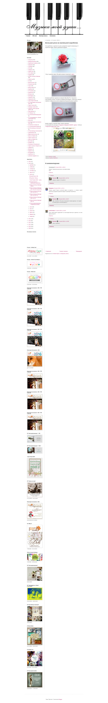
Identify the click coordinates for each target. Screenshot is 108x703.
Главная (28, 35)
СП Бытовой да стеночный (34, 130)
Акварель (30, 69)
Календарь (30, 95)
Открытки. (30, 97)
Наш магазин (31, 111)
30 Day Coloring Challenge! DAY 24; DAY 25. (35, 195)
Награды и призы (32, 106)
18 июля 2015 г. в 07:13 (64, 178)
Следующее (48, 251)
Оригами (30, 64)
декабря (32, 165)
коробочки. (30, 154)
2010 (29, 226)
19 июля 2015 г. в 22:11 (59, 188)
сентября (32, 170)
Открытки (30, 59)
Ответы (52, 175)
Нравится (30, 150)
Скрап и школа (31, 105)
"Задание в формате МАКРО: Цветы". (68, 125)
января (31, 216)
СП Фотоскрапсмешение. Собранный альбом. (35, 204)
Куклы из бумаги (32, 135)
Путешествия (31, 84)
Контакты (53, 35)
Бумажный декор (32, 61)
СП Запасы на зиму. (32, 124)
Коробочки (55, 157)
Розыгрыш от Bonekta (33, 144)
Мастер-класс (31, 82)
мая (31, 208)
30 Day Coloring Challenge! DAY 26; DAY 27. (35, 191)
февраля (32, 214)
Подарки (30, 74)
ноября (31, 166)
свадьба (30, 147)
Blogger (60, 699)
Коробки (51, 157)
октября (32, 168)
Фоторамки (30, 152)
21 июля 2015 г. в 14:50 (64, 221)
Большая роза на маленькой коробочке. (35, 182)
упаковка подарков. (32, 155)
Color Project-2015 (32, 100)
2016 (29, 161)
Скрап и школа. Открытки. (34, 145)
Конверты (30, 142)
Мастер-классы (43, 35)
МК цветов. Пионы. (33, 178)
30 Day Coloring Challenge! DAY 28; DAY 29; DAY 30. (35, 188)
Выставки (30, 140)
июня (31, 206)
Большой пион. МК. (33, 176)
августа (31, 172)
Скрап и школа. (31, 137)
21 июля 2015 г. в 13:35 (60, 210)
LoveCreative (52, 210)
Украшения (30, 99)
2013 (29, 220)
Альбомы (30, 66)
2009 (29, 228)
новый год (30, 79)
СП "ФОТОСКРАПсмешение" (34, 114)
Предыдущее (79, 251)
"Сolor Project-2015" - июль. (35, 180)
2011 (29, 224)
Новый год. (30, 71)
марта (31, 212)
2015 (29, 163)
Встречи (30, 94)
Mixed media (31, 87)
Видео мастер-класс (32, 134)
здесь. (73, 74)
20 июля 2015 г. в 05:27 (64, 199)
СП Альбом (30, 90)
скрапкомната (31, 132)
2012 (29, 222)
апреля (31, 210)
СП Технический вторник (33, 126)
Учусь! (29, 85)
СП (29, 80)
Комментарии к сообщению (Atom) (61, 253)
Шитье (29, 120)
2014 (29, 218)
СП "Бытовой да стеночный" (34, 128)
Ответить (51, 172)
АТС (29, 68)
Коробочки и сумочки (33, 63)
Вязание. (30, 149)
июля (31, 174)
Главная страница (63, 251)
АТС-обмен (30, 73)
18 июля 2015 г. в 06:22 (60, 167)
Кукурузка (51, 188)
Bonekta (54, 178)
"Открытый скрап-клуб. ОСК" (52, 126)
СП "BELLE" (31, 113)
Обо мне (34, 35)
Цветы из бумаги (32, 139)
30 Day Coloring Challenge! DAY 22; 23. (35, 198)
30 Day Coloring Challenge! (34, 76)
